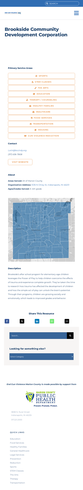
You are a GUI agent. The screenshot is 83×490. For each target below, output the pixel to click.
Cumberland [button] (65, 230)
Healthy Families (18, 447)
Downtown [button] (36, 230)
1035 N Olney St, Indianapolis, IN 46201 (50, 185)
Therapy (14, 478)
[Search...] (38, 335)
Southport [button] (42, 253)
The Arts (14, 474)
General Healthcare (19, 451)
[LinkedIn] (37, 321)
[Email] (67, 321)
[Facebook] (7, 321)
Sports (13, 467)
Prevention (15, 459)
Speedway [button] (20, 229)
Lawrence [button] (58, 216)
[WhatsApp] (52, 321)
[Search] (47, 3)
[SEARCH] (62, 3)
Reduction (15, 463)
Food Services (17, 443)
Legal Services (17, 455)
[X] (22, 321)
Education (15, 439)
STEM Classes (17, 471)
